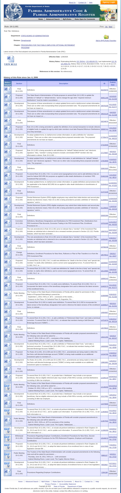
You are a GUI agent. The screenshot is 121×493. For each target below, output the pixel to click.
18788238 (104, 247)
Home (13, 11)
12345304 (104, 370)
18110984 (104, 271)
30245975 (104, 90)
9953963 (104, 465)
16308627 (104, 305)
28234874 (104, 121)
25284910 (104, 184)
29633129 (104, 114)
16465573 (104, 286)
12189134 (104, 378)
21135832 (104, 208)
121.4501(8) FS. (92, 61)
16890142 (104, 278)
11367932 (104, 421)
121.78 (113, 61)
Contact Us (82, 2)
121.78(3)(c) (80, 61)
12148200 (104, 387)
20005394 (104, 215)
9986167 (104, 455)
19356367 (104, 239)
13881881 (104, 362)
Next (110, 26)
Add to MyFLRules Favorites (106, 39)
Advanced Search (32, 481)
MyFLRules (45, 481)
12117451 (104, 396)
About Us (72, 2)
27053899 (104, 161)
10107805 (104, 446)
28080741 (104, 129)
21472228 (104, 192)
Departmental (26, 40)
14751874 (104, 320)
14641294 (104, 337)
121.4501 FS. (65, 64)
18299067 (104, 263)
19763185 (104, 223)
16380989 (104, 295)
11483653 (104, 412)
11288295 (104, 430)
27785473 (104, 137)
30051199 (104, 98)
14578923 (104, 328)
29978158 (104, 106)
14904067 (104, 312)
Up (106, 26)
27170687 (104, 153)
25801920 (104, 168)
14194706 (104, 354)
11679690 (104, 404)
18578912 (104, 255)
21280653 (104, 200)
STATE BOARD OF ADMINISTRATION (35, 36)
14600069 (104, 346)
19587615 (104, 231)
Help (90, 2)
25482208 (104, 176)
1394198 (104, 472)
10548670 (104, 438)
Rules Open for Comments (62, 481)
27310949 (104, 145)
